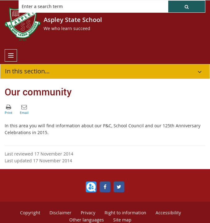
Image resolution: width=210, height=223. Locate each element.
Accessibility (168, 213)
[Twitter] (119, 186)
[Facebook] (105, 186)
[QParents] (91, 186)
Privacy (88, 213)
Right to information (125, 213)
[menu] (11, 55)
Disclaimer (60, 213)
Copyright (30, 213)
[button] (186, 6)
